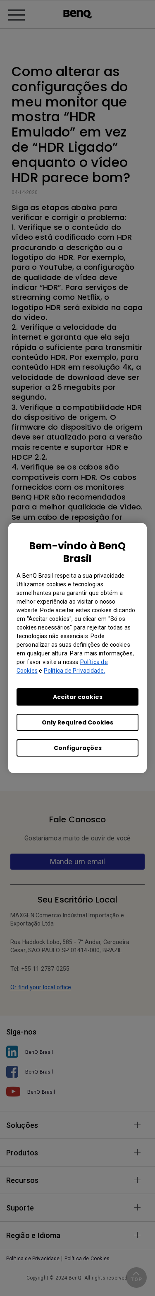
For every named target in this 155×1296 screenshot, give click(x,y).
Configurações (78, 748)
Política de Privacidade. (74, 670)
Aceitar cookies (78, 697)
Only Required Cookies (77, 722)
